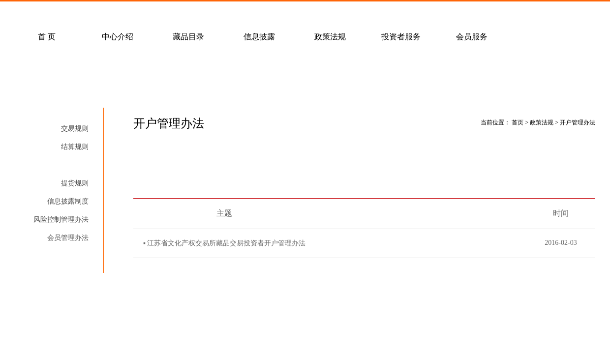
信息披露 (259, 36)
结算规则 (75, 146)
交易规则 (75, 128)
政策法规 (330, 36)
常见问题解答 (66, 12)
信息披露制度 (68, 201)
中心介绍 (117, 36)
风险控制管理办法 (61, 219)
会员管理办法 (68, 237)
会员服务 (472, 36)
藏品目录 (188, 36)
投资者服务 (401, 36)
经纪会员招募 (208, 12)
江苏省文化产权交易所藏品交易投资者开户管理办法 (226, 243)
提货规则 (75, 183)
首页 (517, 122)
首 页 (47, 36)
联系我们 (279, 12)
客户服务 (137, 12)
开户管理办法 (68, 165)
